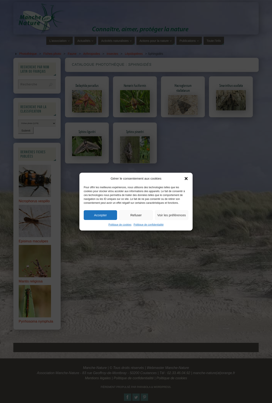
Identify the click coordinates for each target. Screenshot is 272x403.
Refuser (136, 220)
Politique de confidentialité (149, 230)
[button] (186, 184)
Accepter (100, 220)
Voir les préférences (171, 220)
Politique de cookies (119, 230)
